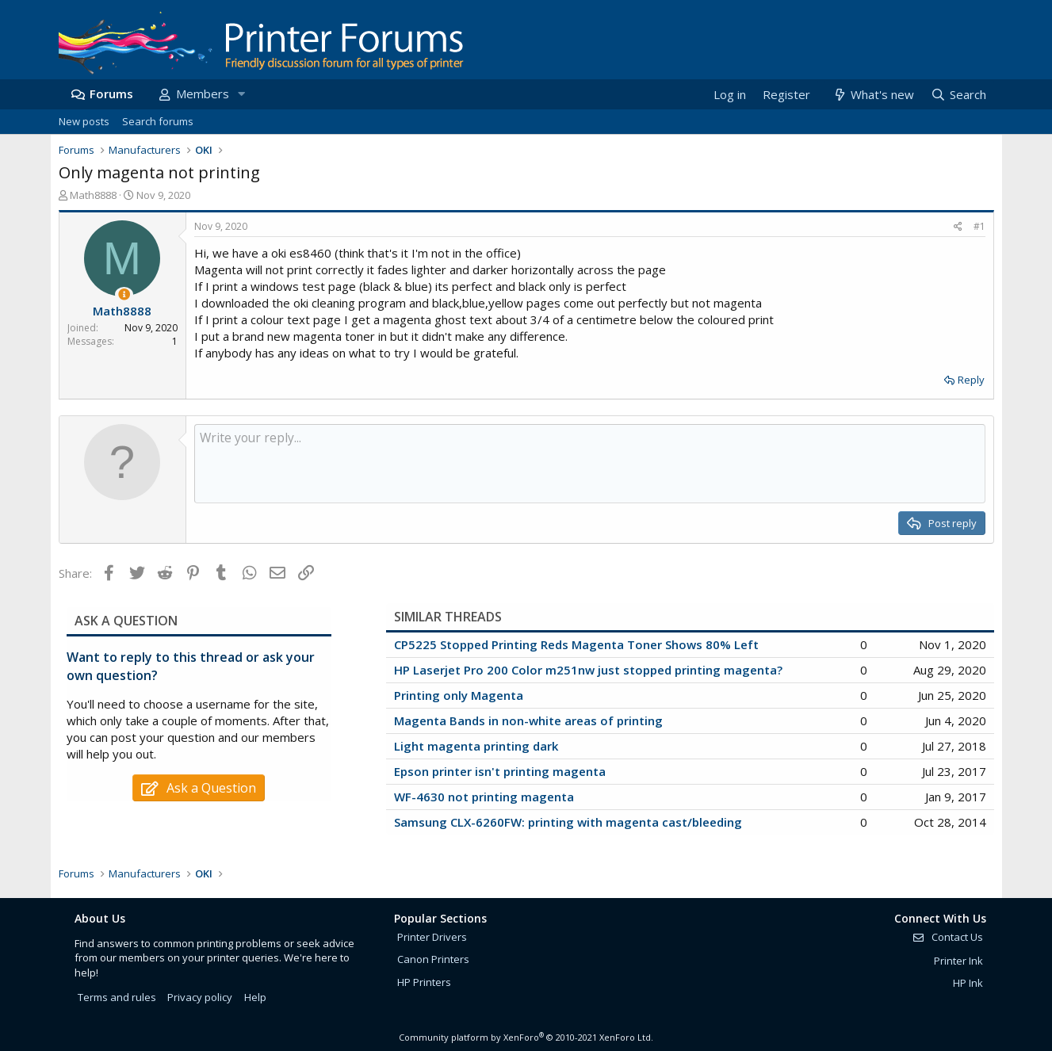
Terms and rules (117, 997)
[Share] (958, 227)
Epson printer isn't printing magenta (500, 771)
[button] (242, 94)
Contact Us (947, 937)
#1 (979, 226)
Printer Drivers (432, 937)
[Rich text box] (589, 463)
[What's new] (873, 94)
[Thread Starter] (124, 294)
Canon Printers (433, 959)
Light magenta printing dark (476, 746)
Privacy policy (199, 997)
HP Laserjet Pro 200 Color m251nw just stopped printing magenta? (588, 670)
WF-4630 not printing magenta (484, 796)
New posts (84, 121)
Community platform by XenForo (526, 1037)
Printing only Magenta (458, 695)
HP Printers (424, 982)
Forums (111, 93)
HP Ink (968, 983)
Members (202, 93)
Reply (971, 380)
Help (255, 997)
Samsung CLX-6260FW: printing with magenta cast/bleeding (568, 822)
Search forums (157, 121)
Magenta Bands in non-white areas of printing (528, 720)
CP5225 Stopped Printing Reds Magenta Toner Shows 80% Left (576, 644)
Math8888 (93, 195)
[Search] (957, 94)
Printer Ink (958, 961)
